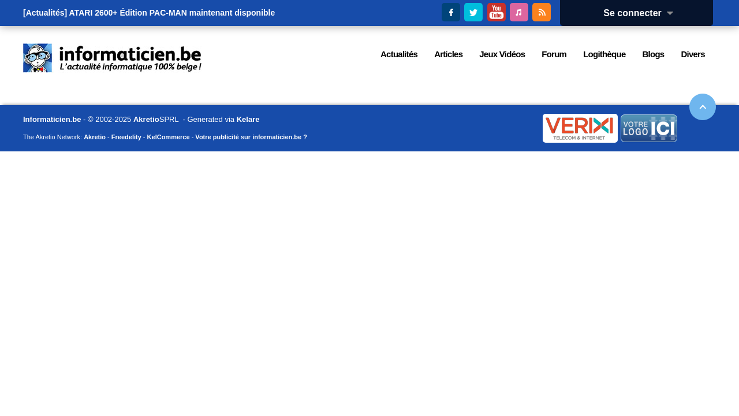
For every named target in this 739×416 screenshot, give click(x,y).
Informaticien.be (52, 119)
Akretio (146, 119)
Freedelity (126, 136)
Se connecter (642, 13)
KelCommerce (168, 136)
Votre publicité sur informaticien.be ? (251, 136)
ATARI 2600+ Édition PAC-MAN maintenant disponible (172, 12)
